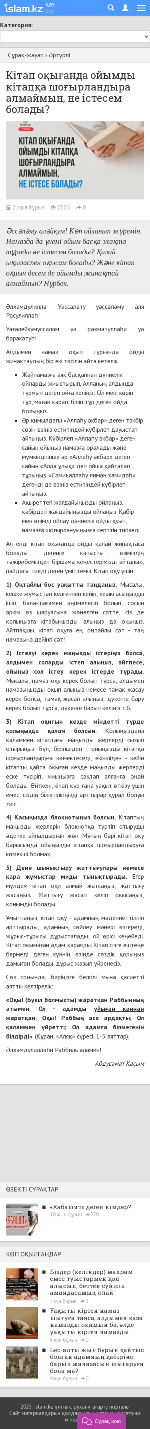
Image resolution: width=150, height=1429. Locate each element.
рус (50, 10)
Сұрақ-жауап (26, 55)
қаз (50, 4)
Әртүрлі (59, 55)
